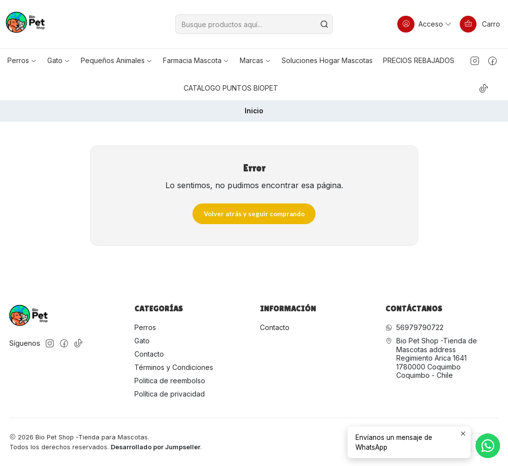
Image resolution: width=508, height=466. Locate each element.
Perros (145, 327)
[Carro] (480, 24)
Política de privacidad (169, 394)
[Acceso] (425, 24)
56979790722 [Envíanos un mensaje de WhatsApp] (414, 327)
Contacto (149, 354)
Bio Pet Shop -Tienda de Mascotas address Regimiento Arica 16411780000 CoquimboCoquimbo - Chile (431, 357)
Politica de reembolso (169, 380)
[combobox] (254, 24)
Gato (142, 340)
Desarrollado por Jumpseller (155, 446)
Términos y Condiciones (173, 367)
